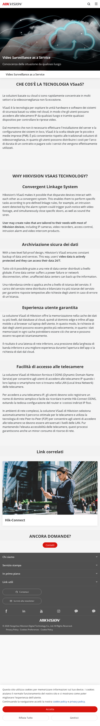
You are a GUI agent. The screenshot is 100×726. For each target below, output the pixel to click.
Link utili (7, 582)
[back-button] (3, 73)
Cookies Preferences (29, 629)
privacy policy (77, 701)
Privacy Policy (12, 629)
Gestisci (74, 717)
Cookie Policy (47, 629)
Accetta (50, 709)
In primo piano (11, 573)
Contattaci (22, 591)
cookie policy (60, 701)
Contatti (50, 545)
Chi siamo (8, 557)
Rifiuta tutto (25, 717)
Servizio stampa (11, 565)
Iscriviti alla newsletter (22, 600)
